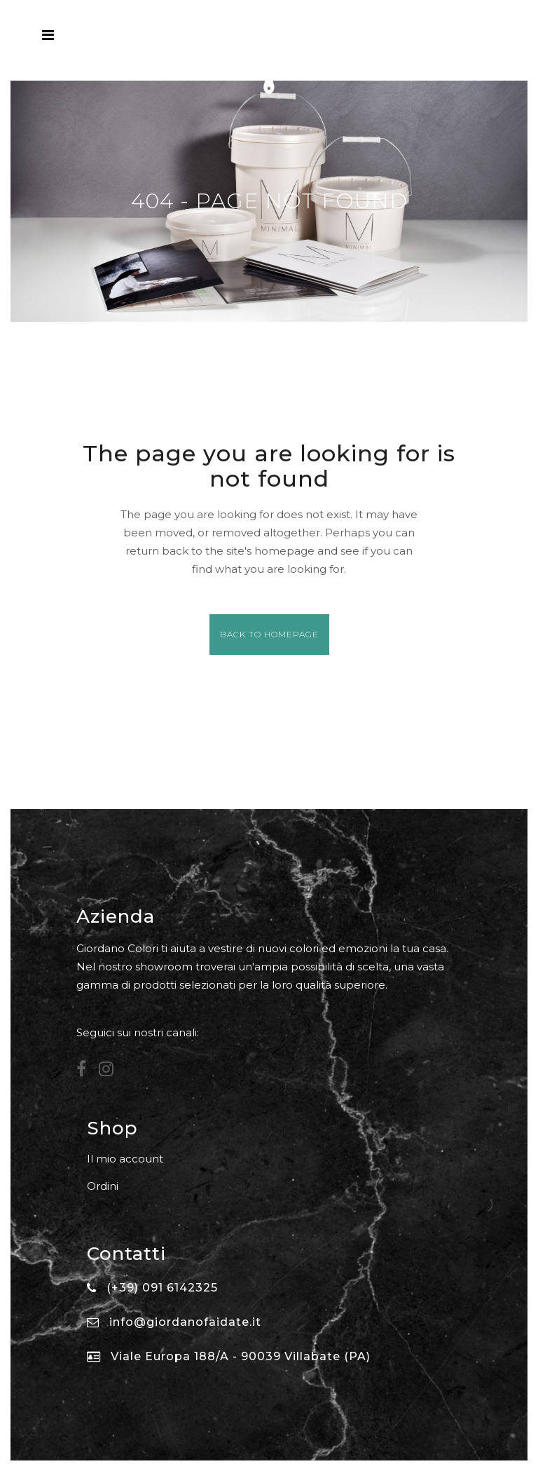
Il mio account (125, 1158)
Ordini (102, 1186)
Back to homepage (269, 634)
